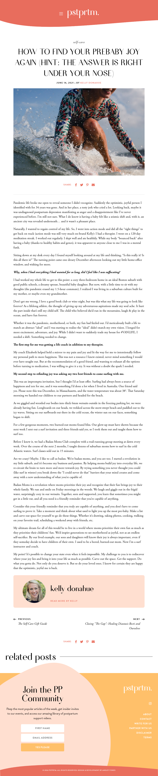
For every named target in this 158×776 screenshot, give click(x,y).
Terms (147, 737)
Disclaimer (144, 733)
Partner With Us (140, 728)
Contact (146, 719)
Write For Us (143, 723)
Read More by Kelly (64, 601)
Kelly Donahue (91, 82)
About (147, 714)
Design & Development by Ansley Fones (96, 770)
